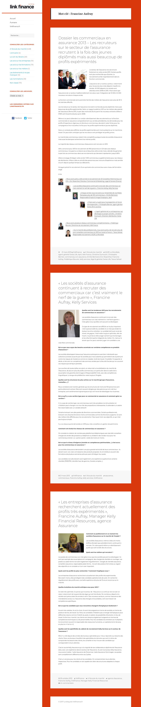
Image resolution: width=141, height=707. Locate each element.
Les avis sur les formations (20, 65)
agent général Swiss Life (67, 254)
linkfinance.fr (15, 26)
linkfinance (77, 252)
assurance (109, 476)
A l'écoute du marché (18, 49)
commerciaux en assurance (75, 257)
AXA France (86, 254)
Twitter (28, 118)
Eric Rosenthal (106, 257)
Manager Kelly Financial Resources (94, 681)
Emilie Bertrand (93, 257)
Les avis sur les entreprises (20, 61)
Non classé (14, 83)
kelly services (85, 259)
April (80, 254)
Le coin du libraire (17, 57)
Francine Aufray (76, 478)
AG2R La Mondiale (112, 252)
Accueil (13, 18)
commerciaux (63, 478)
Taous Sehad (116, 259)
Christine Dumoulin (99, 254)
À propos (13, 22)
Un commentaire (67, 683)
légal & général (96, 259)
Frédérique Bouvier (71, 259)
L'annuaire (14, 53)
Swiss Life (107, 259)
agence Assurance (115, 678)
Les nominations (16, 79)
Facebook (17, 118)
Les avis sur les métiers (19, 69)
